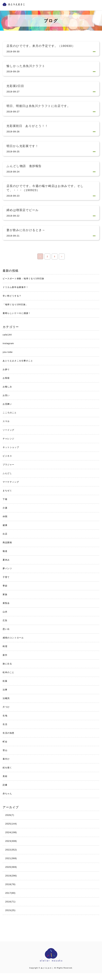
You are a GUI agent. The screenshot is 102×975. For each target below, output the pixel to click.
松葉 (5, 683)
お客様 (6, 380)
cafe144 (7, 336)
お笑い (6, 397)
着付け (6, 761)
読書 (5, 787)
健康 (5, 527)
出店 (5, 536)
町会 (5, 743)
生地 (5, 717)
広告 (5, 622)
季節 (5, 588)
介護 (5, 510)
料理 (5, 648)
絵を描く (7, 769)
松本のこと (8, 674)
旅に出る (7, 665)
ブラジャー (8, 466)
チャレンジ (8, 440)
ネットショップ (11, 449)
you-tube (8, 354)
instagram (8, 345)
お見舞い (7, 406)
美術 (5, 778)
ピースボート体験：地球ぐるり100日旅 (23, 280)
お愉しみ (7, 388)
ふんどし (7, 475)
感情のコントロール (13, 639)
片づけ (6, 709)
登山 (5, 752)
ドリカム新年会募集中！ (15, 289)
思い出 (6, 631)
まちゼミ (7, 492)
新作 (5, 657)
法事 (5, 691)
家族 (5, 596)
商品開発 (7, 544)
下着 (5, 501)
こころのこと (10, 414)
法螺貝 (6, 700)
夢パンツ (7, 570)
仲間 (5, 518)
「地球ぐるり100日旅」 (15, 306)
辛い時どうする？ (12, 298)
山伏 (5, 613)
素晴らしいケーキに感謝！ (17, 315)
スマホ (6, 423)
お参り (6, 371)
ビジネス (7, 458)
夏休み (6, 562)
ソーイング (8, 432)
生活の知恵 (8, 735)
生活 (5, 726)
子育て (6, 579)
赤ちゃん (7, 795)
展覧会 (6, 605)
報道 (5, 553)
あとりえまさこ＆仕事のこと (18, 362)
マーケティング (11, 484)
